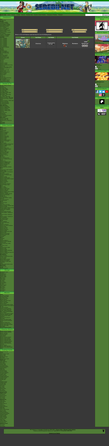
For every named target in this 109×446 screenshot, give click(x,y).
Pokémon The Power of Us (5, 323)
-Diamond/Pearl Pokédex (5, 25)
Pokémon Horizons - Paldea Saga (7, 100)
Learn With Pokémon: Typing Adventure (6, 198)
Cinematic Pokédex (4, 55)
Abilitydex (2, 50)
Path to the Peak (3, 112)
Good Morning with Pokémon (6, 115)
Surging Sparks (51, 43)
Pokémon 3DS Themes (4, 260)
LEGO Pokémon (3, 72)
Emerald (1, 223)
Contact (18, 14)
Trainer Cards (3, 354)
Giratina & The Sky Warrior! (5, 308)
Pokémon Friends (3, 134)
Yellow (1, 246)
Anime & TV (7, 84)
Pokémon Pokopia (3, 133)
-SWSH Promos (3, 395)
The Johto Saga (3, 90)
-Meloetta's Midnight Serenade (6, 314)
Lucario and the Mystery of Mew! (6, 304)
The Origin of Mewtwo (4, 295)
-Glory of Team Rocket (4, 409)
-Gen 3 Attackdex (3, 40)
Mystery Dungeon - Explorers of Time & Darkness (6, 217)
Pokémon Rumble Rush (5, 162)
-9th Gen (2, 59)
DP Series (2, 283)
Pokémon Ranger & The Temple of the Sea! (7, 306)
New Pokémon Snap (4, 152)
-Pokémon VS (3, 422)
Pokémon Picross (3, 179)
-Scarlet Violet (3, 383)
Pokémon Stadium (3, 251)
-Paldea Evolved (3, 382)
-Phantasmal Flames (4, 366)
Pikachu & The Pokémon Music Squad (6, 348)
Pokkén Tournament (4, 181)
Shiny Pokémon (3, 104)
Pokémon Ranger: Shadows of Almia (6, 215)
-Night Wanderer (3, 416)
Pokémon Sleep (3, 139)
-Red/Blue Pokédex (4, 22)
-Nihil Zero (2, 402)
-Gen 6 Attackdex (3, 43)
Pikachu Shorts (7, 329)
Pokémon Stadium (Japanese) (6, 250)
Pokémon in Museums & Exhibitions (5, 68)
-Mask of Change (3, 417)
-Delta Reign (2, 360)
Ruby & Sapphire (3, 221)
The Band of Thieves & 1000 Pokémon (5, 175)
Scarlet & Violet (3, 130)
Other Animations (3, 116)
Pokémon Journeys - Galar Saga (6, 97)
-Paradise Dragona (4, 414)
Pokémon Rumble (3, 206)
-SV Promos (2, 394)
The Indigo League (4, 88)
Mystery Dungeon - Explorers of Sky (6, 213)
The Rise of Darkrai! (4, 307)
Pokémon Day (3, 70)
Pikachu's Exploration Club (5, 340)
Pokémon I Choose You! (5, 322)
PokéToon (2, 111)
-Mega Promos (3, 393)
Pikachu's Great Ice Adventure (6, 341)
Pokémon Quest (3, 165)
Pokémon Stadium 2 (4, 240)
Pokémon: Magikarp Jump (5, 161)
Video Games (7, 125)
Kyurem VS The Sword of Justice (6, 313)
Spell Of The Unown (4, 298)
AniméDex (2, 86)
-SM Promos (2, 396)
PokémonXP (2, 65)
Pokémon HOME (3, 146)
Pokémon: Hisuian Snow (5, 109)
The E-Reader (3, 235)
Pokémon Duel (3, 182)
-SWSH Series (3, 384)
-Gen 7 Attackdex (3, 44)
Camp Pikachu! (3, 335)
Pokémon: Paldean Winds (5, 110)
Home (8, 14)
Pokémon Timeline (3, 62)
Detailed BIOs (3, 274)
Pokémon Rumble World (5, 177)
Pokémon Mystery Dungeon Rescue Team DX (5, 149)
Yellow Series (2, 278)
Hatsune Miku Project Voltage (6, 66)
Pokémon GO (3, 135)
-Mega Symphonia (3, 406)
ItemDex (1, 48)
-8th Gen (2, 60)
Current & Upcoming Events (5, 77)
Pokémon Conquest (4, 192)
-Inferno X (2, 404)
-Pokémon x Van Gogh (4, 69)
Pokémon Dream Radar (5, 188)
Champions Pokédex (52, 14)
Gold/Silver (2, 238)
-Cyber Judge (2, 420)
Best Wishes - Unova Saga (5, 94)
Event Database (3, 78)
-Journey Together (3, 371)
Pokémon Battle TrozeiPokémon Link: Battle (6, 172)
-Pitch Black (2, 362)
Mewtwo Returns (3, 299)
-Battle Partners (3, 411)
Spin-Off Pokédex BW (4, 53)
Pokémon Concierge (4, 118)
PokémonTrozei (3, 232)
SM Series (2, 290)
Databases (7, 17)
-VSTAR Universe (3, 421)
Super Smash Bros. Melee (5, 243)
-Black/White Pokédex (4, 26)
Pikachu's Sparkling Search (5, 342)
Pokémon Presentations (5, 71)
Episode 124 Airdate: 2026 (99, 81)
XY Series (2, 288)
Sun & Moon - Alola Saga (5, 96)
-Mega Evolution (3, 367)
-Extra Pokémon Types (4, 353)
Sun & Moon (2, 156)
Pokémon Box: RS (3, 228)
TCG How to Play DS (4, 199)
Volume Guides (3, 276)
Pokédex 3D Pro (3, 196)
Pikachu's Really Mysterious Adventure (5, 344)
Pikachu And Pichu (4, 333)
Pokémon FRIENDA (4, 268)
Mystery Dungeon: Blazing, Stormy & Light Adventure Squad (7, 208)
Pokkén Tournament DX (5, 163)
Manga (7, 270)
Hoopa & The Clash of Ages (5, 319)
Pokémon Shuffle (3, 176)
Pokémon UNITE (3, 138)
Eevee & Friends (3, 345)
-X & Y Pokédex (3, 27)
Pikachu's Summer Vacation (5, 331)
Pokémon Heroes (3, 301)
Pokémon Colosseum (4, 224)
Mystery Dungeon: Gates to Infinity (7, 191)
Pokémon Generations (4, 106)
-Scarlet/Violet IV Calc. (4, 57)
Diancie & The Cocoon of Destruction (5, 318)
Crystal (1, 239)
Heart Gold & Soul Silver (5, 204)
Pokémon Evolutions (4, 108)
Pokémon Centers (3, 63)
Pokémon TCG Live (4, 154)
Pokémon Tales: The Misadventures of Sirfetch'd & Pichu (6, 120)
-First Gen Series (3, 391)
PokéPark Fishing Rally (4, 234)
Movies (7, 293)
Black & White (3, 186)
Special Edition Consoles (5, 259)
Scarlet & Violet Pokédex (40, 14)
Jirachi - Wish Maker (4, 302)
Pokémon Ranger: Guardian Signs (7, 205)
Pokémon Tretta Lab (4, 189)
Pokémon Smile (3, 150)
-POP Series (2, 398)
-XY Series (2, 386)
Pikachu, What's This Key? (5, 346)
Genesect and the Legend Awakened (5, 316)
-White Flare (2, 369)
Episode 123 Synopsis (98, 66)
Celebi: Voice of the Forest (5, 300)
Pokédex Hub (29, 14)
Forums (13, 14)
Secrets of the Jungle (4, 325)
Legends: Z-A (2, 131)
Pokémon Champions (4, 132)
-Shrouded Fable (3, 375)
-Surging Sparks (3, 373)
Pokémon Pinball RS (4, 229)
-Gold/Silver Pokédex (4, 23)
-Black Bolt (2, 368)
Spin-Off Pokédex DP (4, 52)
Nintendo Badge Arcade (5, 184)
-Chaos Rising (3, 363)
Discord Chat (2, 76)
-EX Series (2, 389)
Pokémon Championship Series (6, 64)
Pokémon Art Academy (4, 173)
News (1, 19)
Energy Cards (3, 355)
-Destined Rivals (3, 370)
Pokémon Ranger (3, 230)
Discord (23, 14)
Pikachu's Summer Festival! (5, 337)
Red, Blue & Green (4, 245)
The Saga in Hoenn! (4, 91)
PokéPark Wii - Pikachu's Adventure (5, 210)
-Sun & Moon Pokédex (4, 28)
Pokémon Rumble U (4, 190)
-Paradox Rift (2, 379)
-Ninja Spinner (3, 401)
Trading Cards (7, 350)
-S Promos (2, 425)
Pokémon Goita (3, 266)
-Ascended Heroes (4, 365)
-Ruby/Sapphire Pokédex (5, 24)
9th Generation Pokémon (5, 79)
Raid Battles (2, 357)
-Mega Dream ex (3, 403)
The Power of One (3, 297)
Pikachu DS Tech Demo (5, 233)
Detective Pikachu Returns (5, 140)
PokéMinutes (2, 113)
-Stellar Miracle (3, 415)
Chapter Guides (3, 275)
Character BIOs (3, 273)
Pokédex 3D (2, 195)
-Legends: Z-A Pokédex (4, 35)
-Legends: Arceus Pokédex (5, 32)
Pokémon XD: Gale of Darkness (6, 225)
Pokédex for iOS (3, 200)
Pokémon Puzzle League (5, 247)
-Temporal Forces (3, 377)
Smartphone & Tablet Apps (5, 261)
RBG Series (2, 277)
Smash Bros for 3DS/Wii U (5, 183)
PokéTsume (2, 123)
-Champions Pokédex (4, 36)
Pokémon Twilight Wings (5, 107)
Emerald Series (3, 282)
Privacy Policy (59, 429)
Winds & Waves (3, 128)
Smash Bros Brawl (3, 219)
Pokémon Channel (3, 227)
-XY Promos (2, 397)
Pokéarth (60, 14)
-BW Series (2, 387)
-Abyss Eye (2, 400)
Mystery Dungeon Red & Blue (6, 231)
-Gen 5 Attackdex (3, 42)
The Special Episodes (4, 102)
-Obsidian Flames (3, 381)
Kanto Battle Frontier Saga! (5, 92)
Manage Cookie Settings (69, 429)
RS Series (2, 280)
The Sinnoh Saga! (3, 93)
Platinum (2, 203)
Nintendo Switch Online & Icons (6, 264)
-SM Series (2, 385)
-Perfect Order (3, 364)
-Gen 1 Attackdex (3, 38)
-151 (1, 380)
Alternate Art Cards (4, 356)
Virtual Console (3, 258)
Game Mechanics (3, 56)
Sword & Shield (3, 143)
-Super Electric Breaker (4, 413)
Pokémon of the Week (4, 58)
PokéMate (2, 236)
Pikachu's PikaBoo (3, 334)
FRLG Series (2, 281)
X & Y (1, 168)
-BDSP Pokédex (3, 31)
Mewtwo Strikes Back (4, 296)
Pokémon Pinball (3, 249)
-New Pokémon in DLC (4, 80)
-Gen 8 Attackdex (3, 45)
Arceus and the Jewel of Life (5, 309)
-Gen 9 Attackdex (3, 46)
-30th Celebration (3, 361)
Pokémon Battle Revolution (5, 211)
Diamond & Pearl (3, 202)
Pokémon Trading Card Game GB (6, 252)
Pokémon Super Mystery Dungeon (7, 178)
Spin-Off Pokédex (3, 51)
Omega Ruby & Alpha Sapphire (6, 169)
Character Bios (3, 87)
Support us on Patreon (54, 433)
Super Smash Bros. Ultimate (5, 166)
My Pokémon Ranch (4, 218)
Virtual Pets (2, 262)
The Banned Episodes (4, 103)
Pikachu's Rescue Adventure (5, 332)
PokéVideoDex (3, 114)
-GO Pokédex (3, 33)
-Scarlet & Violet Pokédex (5, 34)
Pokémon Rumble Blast (4, 194)
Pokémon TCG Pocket (4, 141)
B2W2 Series (2, 287)
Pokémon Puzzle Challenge (5, 241)
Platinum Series (3, 284)
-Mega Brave (2, 405)
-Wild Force (2, 419)
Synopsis (97, 84)
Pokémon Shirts (3, 73)
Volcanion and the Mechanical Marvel (6, 321)
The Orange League (4, 89)
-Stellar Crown (3, 374)
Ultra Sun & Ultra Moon (4, 157)
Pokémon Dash (3, 226)
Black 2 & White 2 (3, 187)
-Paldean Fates (3, 378)
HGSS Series (2, 285)
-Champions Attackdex (4, 47)
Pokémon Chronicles (4, 101)
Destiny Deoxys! (3, 303)
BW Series (2, 286)
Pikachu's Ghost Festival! (5, 338)
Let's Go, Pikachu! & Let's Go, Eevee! (6, 159)
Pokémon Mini (3, 242)
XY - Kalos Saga (3, 95)
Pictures (98, 69)
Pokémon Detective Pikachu (5, 327)
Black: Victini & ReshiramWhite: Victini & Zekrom (6, 312)
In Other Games (3, 257)
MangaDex (2, 272)
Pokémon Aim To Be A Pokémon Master (6, 99)
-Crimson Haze (3, 418)
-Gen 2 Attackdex (3, 39)
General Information (4, 271)
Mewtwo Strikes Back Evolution (6, 324)
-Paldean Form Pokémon (5, 81)
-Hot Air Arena (3, 410)
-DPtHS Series (3, 388)
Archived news (3, 20)
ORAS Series (2, 289)
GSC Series (2, 279)
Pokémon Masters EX (4, 137)
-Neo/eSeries (2, 390)
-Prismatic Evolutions (4, 372)
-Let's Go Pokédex (3, 29)
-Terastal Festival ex (4, 412)
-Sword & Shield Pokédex (5, 30)
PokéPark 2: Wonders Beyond (6, 193)
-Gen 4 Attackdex (3, 41)
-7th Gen (2, 61)
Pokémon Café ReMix (4, 136)
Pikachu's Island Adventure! (5, 339)
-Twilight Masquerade (4, 376)
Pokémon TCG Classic (4, 358)
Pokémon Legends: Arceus (5, 145)
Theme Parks (2, 74)
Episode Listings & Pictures (5, 85)
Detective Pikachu (3, 164)
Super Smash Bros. (4, 253)
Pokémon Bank (3, 170)
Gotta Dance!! (3, 336)
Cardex (1, 54)
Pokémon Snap (3, 248)
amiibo (1, 263)
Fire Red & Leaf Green (4, 222)
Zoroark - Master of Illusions (5, 310)
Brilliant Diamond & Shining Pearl (6, 144)
